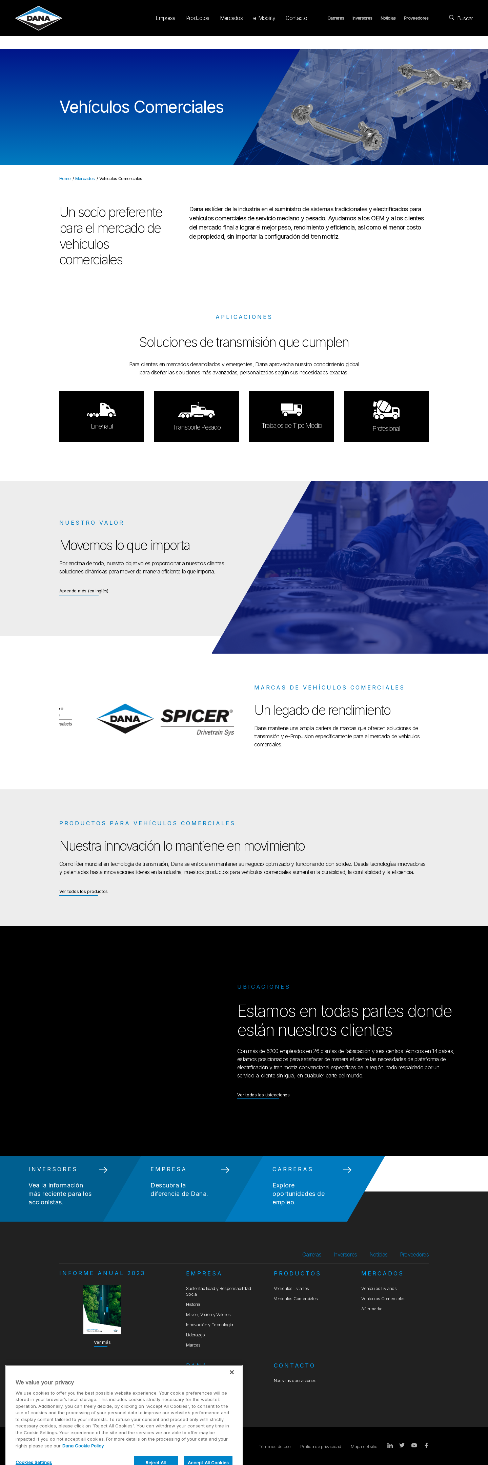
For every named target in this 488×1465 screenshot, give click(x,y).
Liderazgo (195, 1334)
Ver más (102, 1342)
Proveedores (416, 18)
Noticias (388, 18)
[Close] (231, 1396)
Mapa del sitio (364, 1446)
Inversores (362, 18)
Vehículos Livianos (291, 1288)
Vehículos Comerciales (296, 1298)
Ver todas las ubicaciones (263, 1094)
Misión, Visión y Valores (208, 1314)
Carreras (335, 18)
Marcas (193, 1345)
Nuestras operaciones (295, 1380)
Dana (197, 1365)
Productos (197, 18)
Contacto (296, 18)
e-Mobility (264, 18)
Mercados (231, 18)
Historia (193, 1304)
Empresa (165, 18)
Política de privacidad (320, 1446)
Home (64, 178)
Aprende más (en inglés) (83, 590)
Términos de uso (275, 1446)
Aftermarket (372, 1308)
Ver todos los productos (83, 891)
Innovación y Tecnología (209, 1324)
